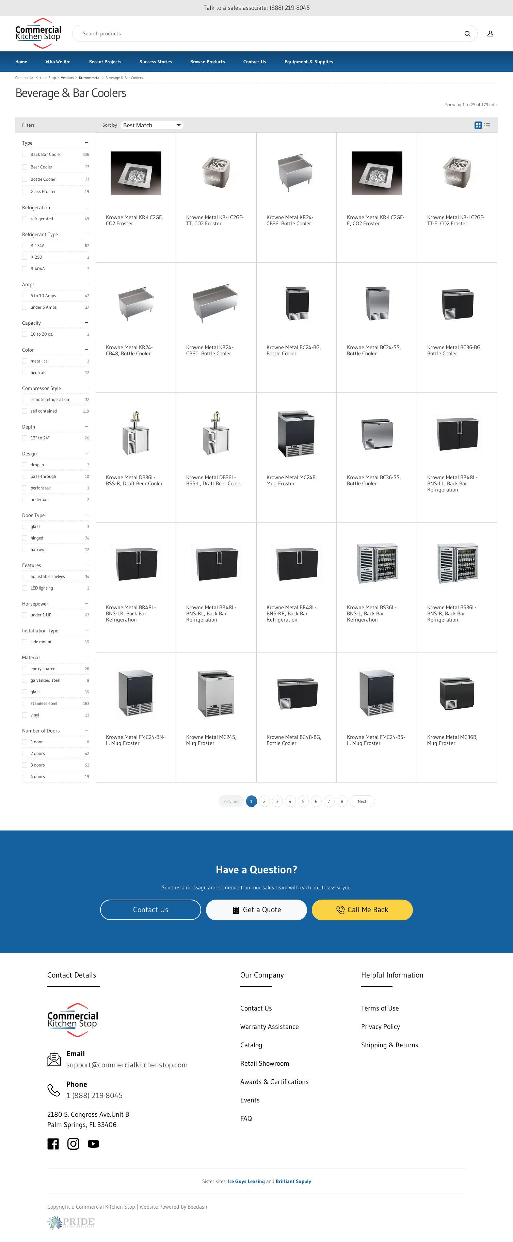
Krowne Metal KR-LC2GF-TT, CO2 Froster (215, 220)
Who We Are (58, 62)
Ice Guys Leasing (246, 1181)
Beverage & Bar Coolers (124, 77)
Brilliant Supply (293, 1181)
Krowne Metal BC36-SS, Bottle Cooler (374, 480)
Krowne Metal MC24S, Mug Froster (211, 740)
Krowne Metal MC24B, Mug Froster (292, 480)
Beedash (197, 1206)
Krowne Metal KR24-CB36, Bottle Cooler (290, 220)
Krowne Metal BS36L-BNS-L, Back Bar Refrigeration (371, 613)
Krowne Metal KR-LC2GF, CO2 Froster (134, 220)
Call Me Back (362, 909)
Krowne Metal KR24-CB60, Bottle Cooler (209, 350)
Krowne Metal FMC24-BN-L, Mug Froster (135, 740)
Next (362, 801)
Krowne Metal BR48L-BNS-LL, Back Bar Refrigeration (452, 483)
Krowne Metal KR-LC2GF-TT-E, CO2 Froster (456, 220)
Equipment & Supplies (309, 62)
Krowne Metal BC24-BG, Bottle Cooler (294, 350)
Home (21, 62)
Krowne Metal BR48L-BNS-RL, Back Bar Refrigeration (211, 613)
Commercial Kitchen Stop (35, 77)
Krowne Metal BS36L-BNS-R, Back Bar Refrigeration (452, 613)
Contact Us (254, 62)
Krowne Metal (89, 77)
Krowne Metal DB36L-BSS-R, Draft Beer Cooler (134, 480)
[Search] (275, 33)
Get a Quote (256, 909)
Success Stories (156, 62)
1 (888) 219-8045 (94, 1095)
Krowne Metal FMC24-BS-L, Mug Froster (376, 740)
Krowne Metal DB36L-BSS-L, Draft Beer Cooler (214, 480)
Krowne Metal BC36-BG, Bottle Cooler (454, 350)
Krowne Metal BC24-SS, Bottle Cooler (374, 350)
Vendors (67, 77)
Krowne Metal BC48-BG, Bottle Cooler (294, 740)
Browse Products (207, 62)
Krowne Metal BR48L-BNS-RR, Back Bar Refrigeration (292, 613)
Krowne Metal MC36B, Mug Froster (452, 740)
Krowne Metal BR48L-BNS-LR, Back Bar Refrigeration (131, 613)
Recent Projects (105, 62)
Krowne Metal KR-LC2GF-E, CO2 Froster (375, 220)
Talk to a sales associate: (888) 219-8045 (257, 8)
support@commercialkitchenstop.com (127, 1064)
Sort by (109, 125)
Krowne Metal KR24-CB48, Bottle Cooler (129, 350)
